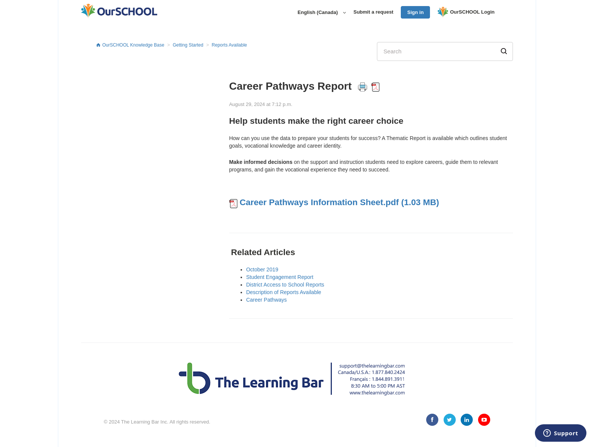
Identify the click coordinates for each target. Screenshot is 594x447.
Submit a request (373, 12)
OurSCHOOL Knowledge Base (133, 45)
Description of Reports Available (283, 292)
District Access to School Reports (285, 285)
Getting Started (188, 45)
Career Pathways (266, 300)
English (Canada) (318, 12)
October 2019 (262, 269)
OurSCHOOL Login (466, 12)
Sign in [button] (415, 12)
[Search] (445, 51)
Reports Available (229, 45)
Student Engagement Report (279, 277)
